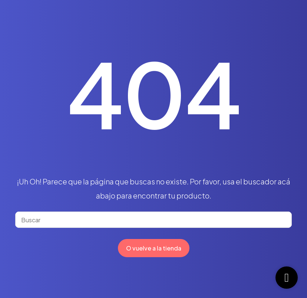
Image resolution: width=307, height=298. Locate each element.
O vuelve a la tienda (153, 248)
